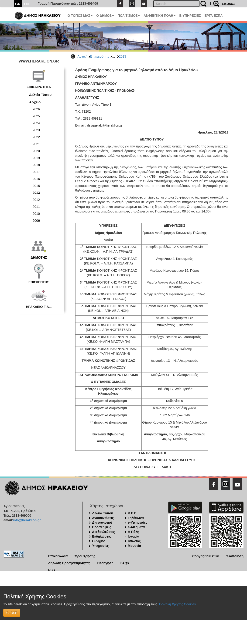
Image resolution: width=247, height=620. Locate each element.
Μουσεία (134, 546)
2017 (36, 172)
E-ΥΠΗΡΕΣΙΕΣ (190, 15)
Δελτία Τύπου (40, 95)
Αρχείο (35, 102)
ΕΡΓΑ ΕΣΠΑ (214, 15)
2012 (36, 200)
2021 (36, 144)
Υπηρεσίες (100, 546)
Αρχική (83, 56)
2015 (36, 186)
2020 (36, 151)
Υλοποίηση (235, 555)
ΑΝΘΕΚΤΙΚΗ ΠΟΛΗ (159, 15)
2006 (36, 220)
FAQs (124, 562)
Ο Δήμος (98, 541)
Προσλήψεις (101, 527)
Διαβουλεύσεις (103, 532)
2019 (36, 158)
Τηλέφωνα (136, 518)
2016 (36, 179)
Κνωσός (134, 541)
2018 (36, 165)
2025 (36, 116)
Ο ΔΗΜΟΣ (105, 15)
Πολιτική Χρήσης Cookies (177, 604)
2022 (36, 137)
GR (18, 4)
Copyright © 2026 (205, 555)
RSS (51, 569)
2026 (36, 109)
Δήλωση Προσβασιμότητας (69, 562)
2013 (122, 56)
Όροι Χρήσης (85, 555)
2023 (36, 130)
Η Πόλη (133, 532)
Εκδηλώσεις (101, 536)
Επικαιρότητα (99, 56)
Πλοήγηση (105, 562)
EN (26, 4)
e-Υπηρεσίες (138, 522)
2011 (36, 207)
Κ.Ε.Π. (132, 513)
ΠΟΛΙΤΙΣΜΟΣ (129, 15)
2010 (36, 213)
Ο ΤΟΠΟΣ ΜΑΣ (80, 15)
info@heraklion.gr (27, 520)
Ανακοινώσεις (103, 518)
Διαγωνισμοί (102, 522)
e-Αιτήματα (136, 527)
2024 (36, 123)
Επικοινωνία (58, 555)
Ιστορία (133, 536)
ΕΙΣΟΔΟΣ (228, 4)
